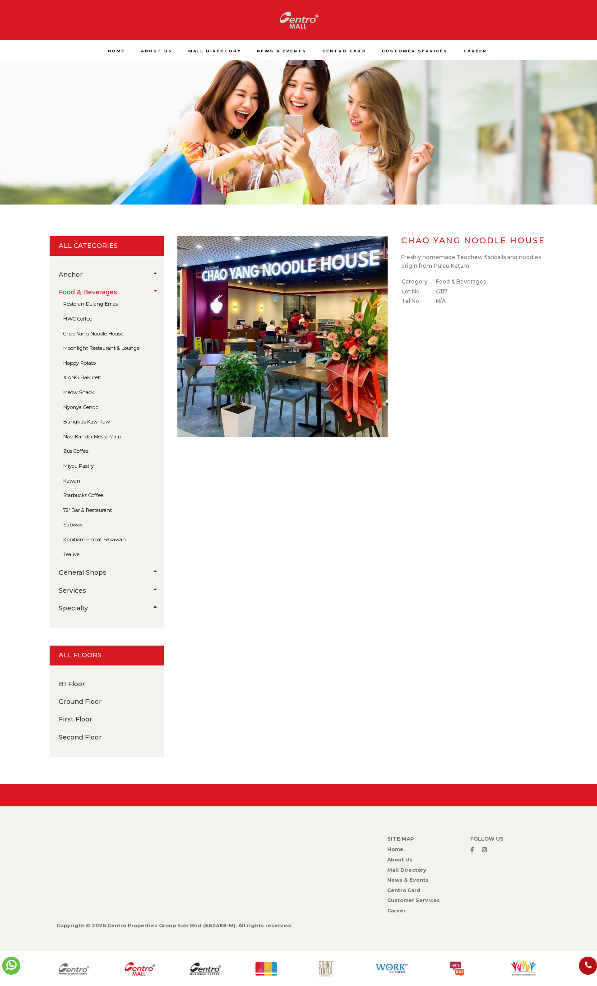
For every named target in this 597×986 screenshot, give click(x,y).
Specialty (111, 608)
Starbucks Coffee (83, 495)
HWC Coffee (77, 319)
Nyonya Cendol (81, 407)
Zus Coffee (75, 451)
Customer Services (413, 900)
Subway (73, 524)
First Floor (75, 719)
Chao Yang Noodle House (93, 333)
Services (111, 590)
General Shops (111, 572)
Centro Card (404, 890)
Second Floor (80, 737)
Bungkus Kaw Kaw (86, 422)
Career (396, 910)
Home (395, 849)
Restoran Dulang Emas (90, 304)
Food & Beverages (111, 292)
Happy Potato (79, 363)
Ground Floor (80, 702)
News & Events (408, 880)
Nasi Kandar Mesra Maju (92, 436)
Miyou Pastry (78, 466)
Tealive (71, 554)
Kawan (71, 481)
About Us (399, 859)
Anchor (111, 274)
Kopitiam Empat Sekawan (94, 539)
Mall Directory (406, 870)
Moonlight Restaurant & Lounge (101, 348)
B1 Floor (72, 684)
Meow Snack (78, 392)
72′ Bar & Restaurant (87, 510)
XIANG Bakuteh (82, 377)
